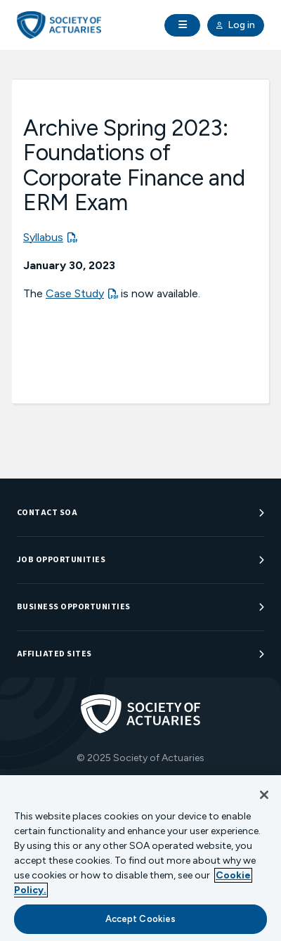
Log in (235, 25)
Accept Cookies (140, 919)
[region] (140, 858)
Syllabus (43, 237)
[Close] (264, 794)
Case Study (75, 293)
